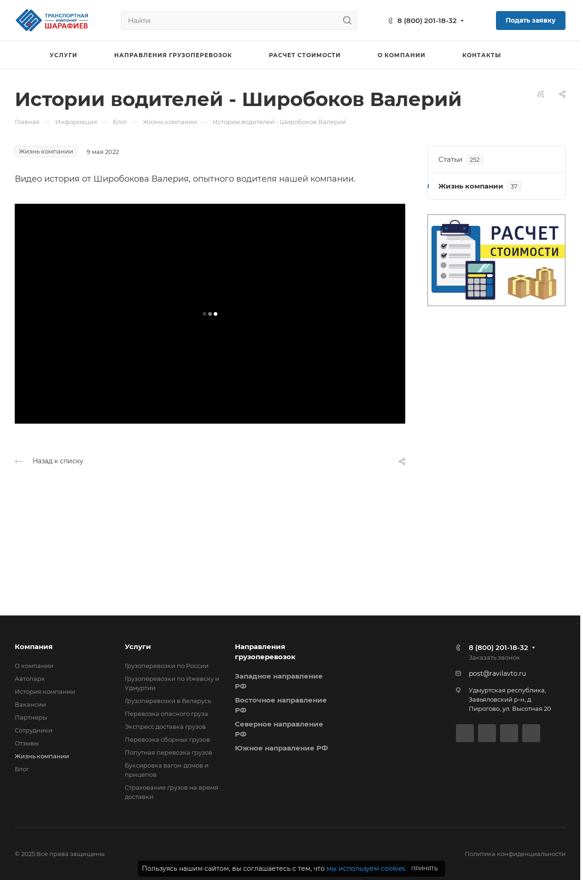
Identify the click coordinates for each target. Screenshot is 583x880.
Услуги (138, 646)
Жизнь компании (42, 756)
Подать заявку (531, 20)
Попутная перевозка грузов (168, 752)
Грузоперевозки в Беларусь (168, 700)
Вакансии (30, 704)
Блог (22, 769)
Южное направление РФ (281, 748)
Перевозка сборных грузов (167, 739)
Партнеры (31, 717)
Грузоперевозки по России (167, 665)
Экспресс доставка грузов (165, 726)
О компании (34, 665)
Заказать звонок (494, 657)
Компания (33, 646)
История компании (45, 691)
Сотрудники (33, 730)
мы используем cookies (365, 868)
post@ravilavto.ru (497, 673)
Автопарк (30, 678)
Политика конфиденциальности (515, 853)
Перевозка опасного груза (166, 713)
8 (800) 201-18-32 (427, 20)
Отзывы (27, 743)
